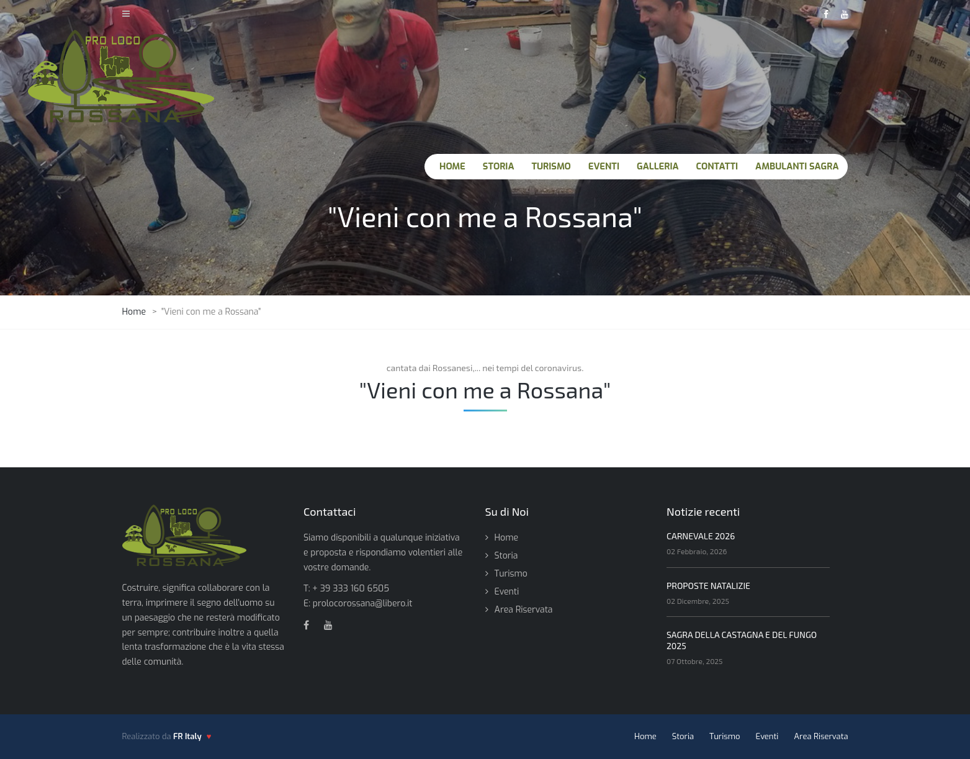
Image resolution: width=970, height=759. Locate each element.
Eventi (507, 592)
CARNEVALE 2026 (701, 536)
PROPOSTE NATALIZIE (708, 585)
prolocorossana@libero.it (363, 603)
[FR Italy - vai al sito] (192, 736)
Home (506, 538)
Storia (506, 556)
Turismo (511, 574)
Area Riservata (524, 610)
